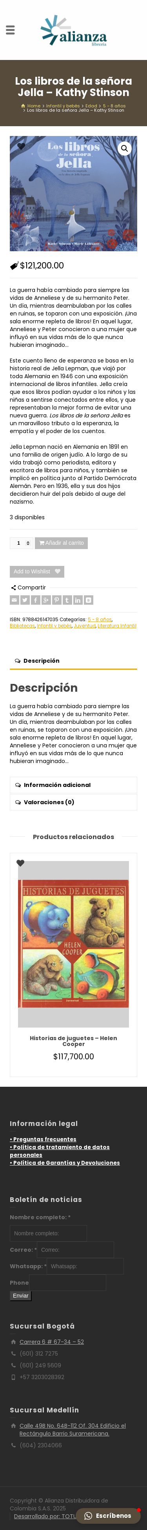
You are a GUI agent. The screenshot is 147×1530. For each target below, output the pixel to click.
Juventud (85, 626)
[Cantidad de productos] (21, 543)
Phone (19, 1283)
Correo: (23, 1250)
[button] (125, 148)
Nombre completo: (40, 1217)
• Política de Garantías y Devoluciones (65, 1163)
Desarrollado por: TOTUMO (50, 1516)
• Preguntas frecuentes (43, 1139)
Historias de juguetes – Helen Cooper (73, 1041)
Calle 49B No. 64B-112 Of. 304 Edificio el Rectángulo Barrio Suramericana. (73, 1430)
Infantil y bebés (54, 626)
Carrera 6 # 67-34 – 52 (52, 1342)
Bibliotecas (22, 626)
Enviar (21, 1296)
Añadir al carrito (64, 543)
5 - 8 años (100, 619)
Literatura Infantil (117, 626)
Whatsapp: (28, 1266)
